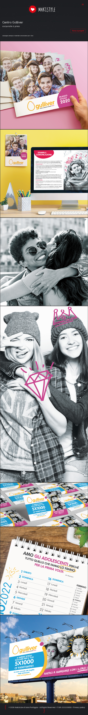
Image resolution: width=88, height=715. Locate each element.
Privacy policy (79, 707)
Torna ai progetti (78, 31)
